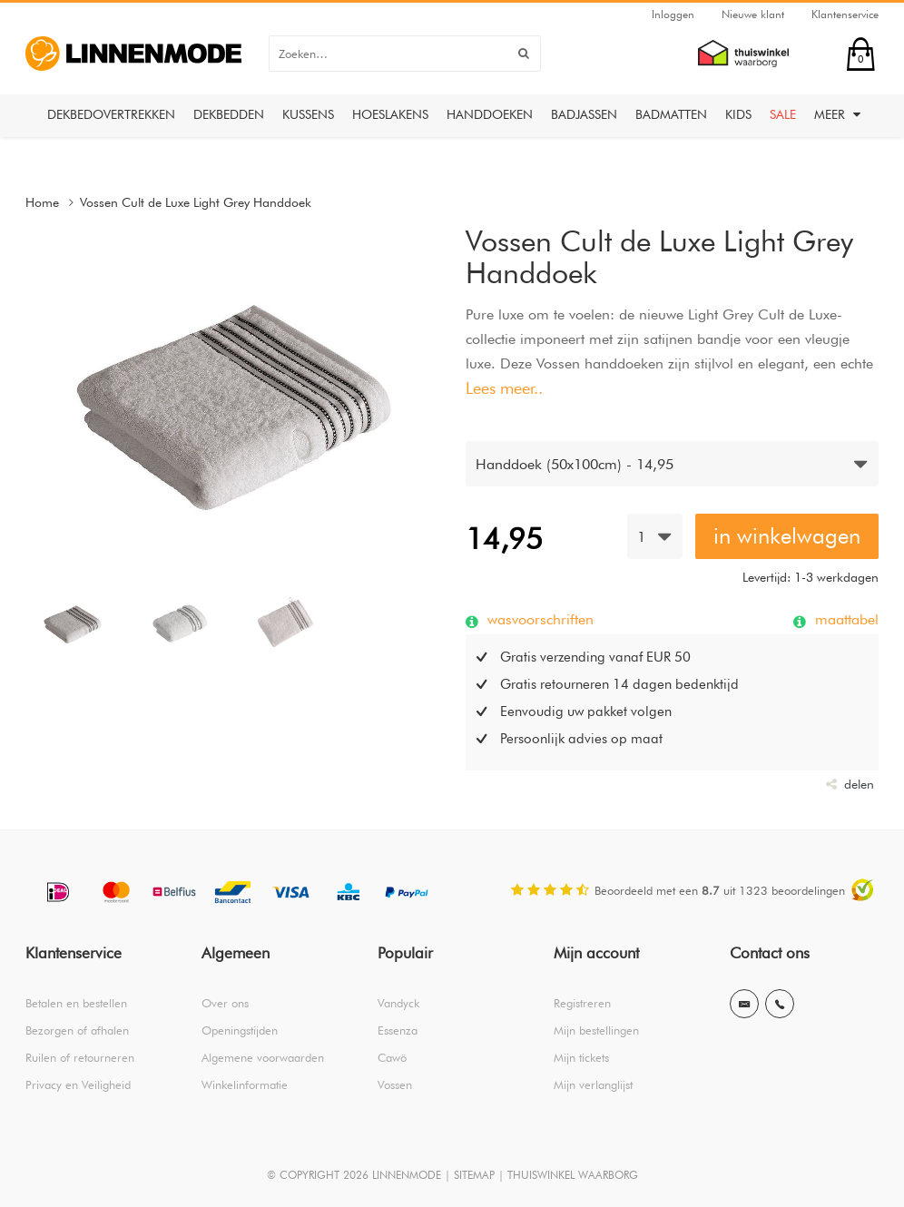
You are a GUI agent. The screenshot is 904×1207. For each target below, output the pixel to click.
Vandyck (398, 1003)
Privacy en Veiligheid (78, 1084)
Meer (837, 114)
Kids (738, 114)
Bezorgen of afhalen (77, 1030)
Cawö (392, 1057)
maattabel (845, 619)
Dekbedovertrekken (111, 114)
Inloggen (673, 14)
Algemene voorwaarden (262, 1057)
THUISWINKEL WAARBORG (572, 1175)
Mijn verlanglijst (593, 1084)
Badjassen (584, 114)
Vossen (395, 1084)
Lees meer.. (504, 387)
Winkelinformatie (244, 1084)
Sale (783, 114)
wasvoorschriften (538, 619)
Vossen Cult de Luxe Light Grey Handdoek (195, 202)
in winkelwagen (786, 536)
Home (42, 202)
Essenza (398, 1030)
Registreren (582, 1003)
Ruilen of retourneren (79, 1057)
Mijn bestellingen (596, 1030)
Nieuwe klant (753, 14)
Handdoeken (490, 114)
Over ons (225, 1003)
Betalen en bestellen (76, 1003)
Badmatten (671, 114)
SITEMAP (474, 1175)
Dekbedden (228, 114)
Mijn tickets (581, 1057)
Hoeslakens (390, 114)
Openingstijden (239, 1030)
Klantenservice (845, 14)
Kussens (308, 114)
